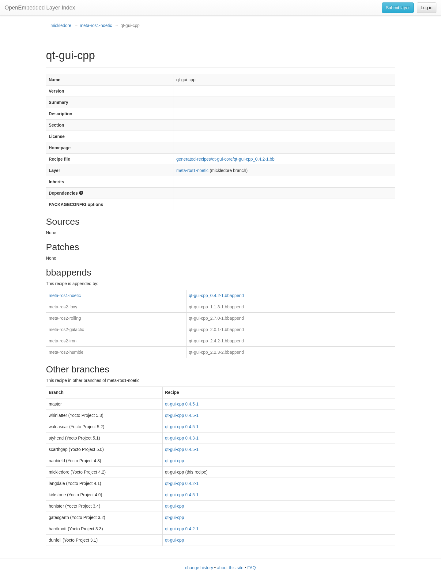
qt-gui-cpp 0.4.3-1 (182, 438)
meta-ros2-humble (66, 352)
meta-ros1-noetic (96, 25)
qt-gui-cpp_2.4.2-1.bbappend (216, 340)
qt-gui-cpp (174, 460)
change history (199, 567)
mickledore (61, 25)
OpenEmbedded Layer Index (40, 8)
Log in (426, 7)
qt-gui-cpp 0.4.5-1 (182, 404)
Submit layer (398, 7)
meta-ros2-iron (63, 340)
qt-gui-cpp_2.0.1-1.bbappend (216, 329)
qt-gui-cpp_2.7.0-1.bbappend (216, 318)
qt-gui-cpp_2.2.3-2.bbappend (216, 352)
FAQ (251, 567)
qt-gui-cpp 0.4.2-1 (182, 483)
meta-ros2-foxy (63, 306)
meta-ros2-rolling (65, 318)
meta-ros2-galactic (66, 329)
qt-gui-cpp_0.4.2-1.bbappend (216, 295)
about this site (230, 567)
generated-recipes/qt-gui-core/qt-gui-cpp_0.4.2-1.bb (225, 159)
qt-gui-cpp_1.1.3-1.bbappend (216, 306)
